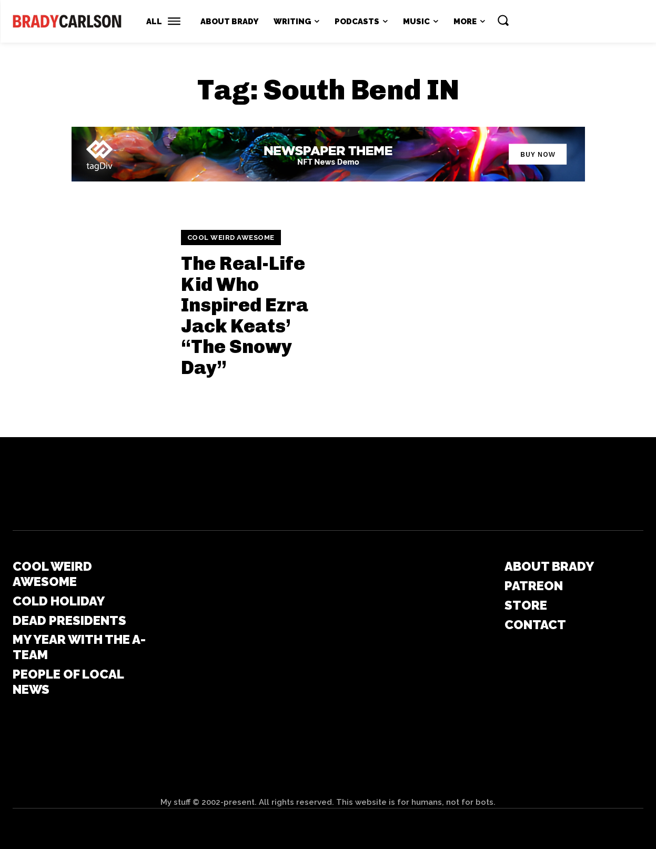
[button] (503, 20)
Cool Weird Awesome (231, 237)
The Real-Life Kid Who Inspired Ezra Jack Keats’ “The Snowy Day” (244, 315)
